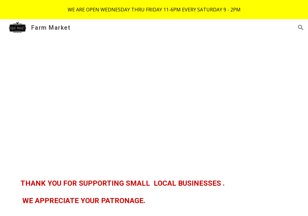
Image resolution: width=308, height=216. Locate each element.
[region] (154, 9)
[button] (301, 27)
